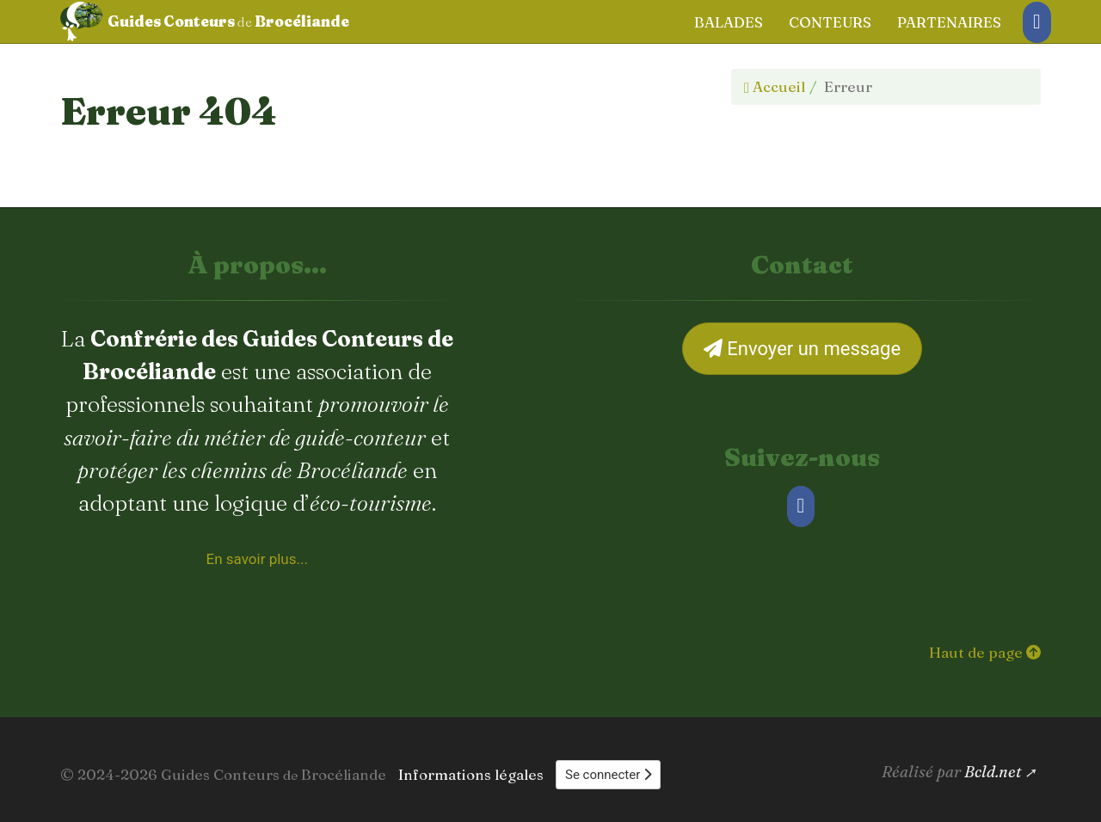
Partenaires (949, 22)
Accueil (774, 86)
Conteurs (830, 22)
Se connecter (608, 774)
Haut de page (985, 652)
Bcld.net (993, 772)
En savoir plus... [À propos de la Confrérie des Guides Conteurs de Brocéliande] (257, 558)
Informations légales (471, 774)
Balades (728, 22)
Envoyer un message (802, 348)
